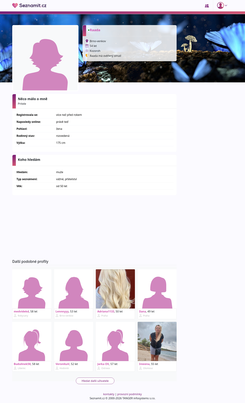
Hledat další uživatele (95, 381)
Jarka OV (103, 364)
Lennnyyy (62, 311)
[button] (223, 5)
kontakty (108, 394)
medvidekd (21, 311)
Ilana (142, 311)
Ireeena (144, 364)
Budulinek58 (22, 364)
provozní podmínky (129, 394)
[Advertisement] (94, 227)
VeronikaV (63, 364)
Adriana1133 (105, 311)
